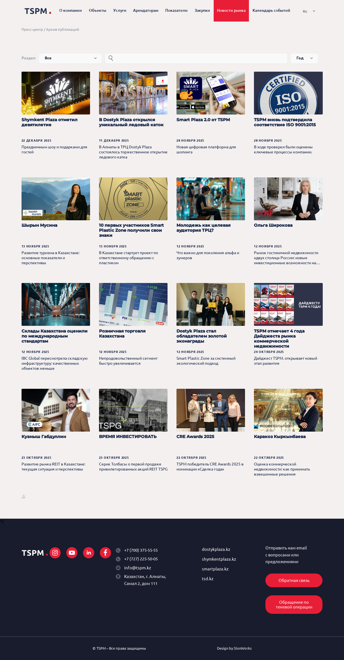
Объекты (97, 10)
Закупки (202, 10)
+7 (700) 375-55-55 (141, 550)
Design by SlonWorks (234, 648)
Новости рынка (231, 10)
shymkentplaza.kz (219, 559)
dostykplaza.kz (216, 549)
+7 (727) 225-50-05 (141, 558)
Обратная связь (294, 580)
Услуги (119, 10)
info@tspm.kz (137, 567)
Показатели (176, 10)
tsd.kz (207, 578)
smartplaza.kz (215, 569)
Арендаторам (145, 10)
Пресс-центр (32, 29)
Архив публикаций (62, 29)
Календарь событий (271, 10)
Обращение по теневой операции (294, 604)
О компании (70, 10)
